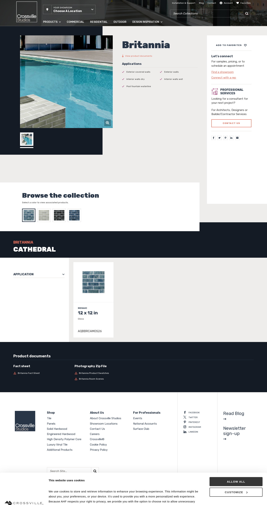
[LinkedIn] (231, 138)
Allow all (236, 452)
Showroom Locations (104, 423)
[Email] (237, 138)
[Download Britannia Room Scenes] (103, 378)
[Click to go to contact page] (231, 72)
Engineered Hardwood (61, 434)
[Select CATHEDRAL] (29, 215)
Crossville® (97, 439)
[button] (69, 9)
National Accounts (145, 423)
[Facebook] (213, 138)
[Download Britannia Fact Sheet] (41, 373)
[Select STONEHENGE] (60, 215)
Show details (57, 497)
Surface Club (141, 429)
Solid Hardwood (57, 429)
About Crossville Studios (105, 418)
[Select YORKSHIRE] (75, 215)
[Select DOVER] (44, 215)
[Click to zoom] (107, 122)
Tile (49, 418)
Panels (51, 423)
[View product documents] (160, 56)
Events (137, 418)
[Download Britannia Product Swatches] (103, 373)
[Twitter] (219, 138)
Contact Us (97, 429)
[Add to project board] (231, 45)
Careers (95, 434)
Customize (236, 462)
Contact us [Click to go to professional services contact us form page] (231, 123)
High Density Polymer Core (64, 439)
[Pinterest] (225, 138)
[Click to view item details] (93, 300)
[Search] (247, 13)
